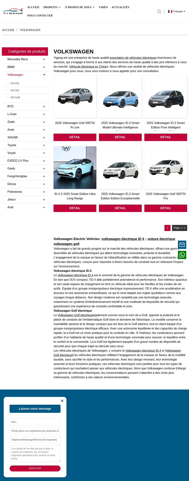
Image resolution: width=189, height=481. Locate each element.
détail (75, 137)
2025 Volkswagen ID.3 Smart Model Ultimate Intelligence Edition (120, 127)
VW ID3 (14, 83)
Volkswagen (30, 30)
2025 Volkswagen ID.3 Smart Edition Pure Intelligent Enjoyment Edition (166, 127)
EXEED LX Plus (17, 160)
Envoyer (35, 468)
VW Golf (15, 97)
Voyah (11, 152)
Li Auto (11, 114)
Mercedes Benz (17, 59)
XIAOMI (12, 137)
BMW (11, 67)
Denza (11, 184)
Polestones (14, 191)
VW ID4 (14, 90)
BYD (10, 106)
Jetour (11, 199)
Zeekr (11, 121)
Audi (10, 207)
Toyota (11, 145)
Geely (11, 168)
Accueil (8, 30)
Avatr (10, 129)
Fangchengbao (17, 176)
